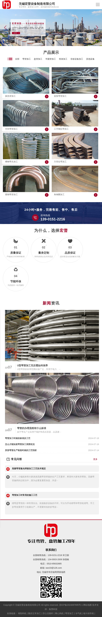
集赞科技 (53, 609)
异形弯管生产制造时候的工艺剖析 (21, 450)
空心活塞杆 (48, 613)
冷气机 (78, 613)
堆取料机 (22, 613)
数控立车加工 (34, 613)
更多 (95, 459)
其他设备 (90, 59)
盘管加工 (38, 59)
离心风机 (59, 613)
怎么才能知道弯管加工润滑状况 (20, 444)
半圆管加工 (50, 59)
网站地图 (87, 605)
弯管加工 (26, 59)
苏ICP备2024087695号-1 (71, 605)
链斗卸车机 (88, 613)
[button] (97, 27)
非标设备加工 (76, 59)
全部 (17, 59)
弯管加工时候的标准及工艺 (17, 438)
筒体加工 (63, 59)
